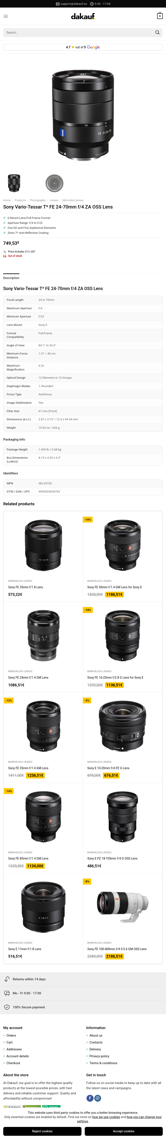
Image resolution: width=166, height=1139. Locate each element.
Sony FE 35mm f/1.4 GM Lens (28, 768)
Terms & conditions (103, 1063)
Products (20, 200)
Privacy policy (99, 1056)
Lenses (54, 200)
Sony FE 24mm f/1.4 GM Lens (28, 677)
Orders (11, 1035)
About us (95, 1035)
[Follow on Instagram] (97, 1098)
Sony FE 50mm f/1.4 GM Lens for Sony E (114, 587)
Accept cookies (123, 1131)
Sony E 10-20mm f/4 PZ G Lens (108, 768)
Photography (38, 200)
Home (7, 200)
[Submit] (157, 32)
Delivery (95, 1049)
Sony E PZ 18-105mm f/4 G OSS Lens (112, 858)
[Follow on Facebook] (89, 1098)
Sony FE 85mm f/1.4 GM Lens (28, 858)
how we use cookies (106, 1117)
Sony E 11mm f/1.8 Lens (24, 949)
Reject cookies (42, 1131)
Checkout (13, 1063)
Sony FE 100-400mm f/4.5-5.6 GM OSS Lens (117, 949)
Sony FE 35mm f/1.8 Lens (25, 587)
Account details (17, 1056)
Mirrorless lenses (72, 200)
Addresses (14, 1049)
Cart (9, 1042)
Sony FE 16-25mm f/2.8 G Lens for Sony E (115, 677)
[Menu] (5, 16)
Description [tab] (11, 278)
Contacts (95, 1042)
